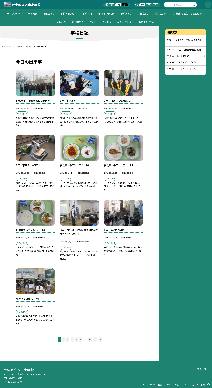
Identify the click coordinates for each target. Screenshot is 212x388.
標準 (142, 5)
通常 (111, 5)
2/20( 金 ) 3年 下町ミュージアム (181, 68)
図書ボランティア (147, 21)
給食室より (160, 13)
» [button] (100, 339)
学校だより (126, 13)
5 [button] (76, 339)
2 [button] (63, 339)
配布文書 (61, 21)
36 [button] (90, 339)
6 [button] (80, 339)
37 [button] (95, 339)
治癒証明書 (78, 21)
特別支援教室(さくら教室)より (187, 13)
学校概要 (32, 13)
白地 (118, 5)
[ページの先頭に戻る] (208, 384)
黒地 (124, 5)
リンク (93, 21)
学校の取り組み (68, 13)
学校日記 (87, 13)
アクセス (106, 21)
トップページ (16, 13)
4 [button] (72, 339)
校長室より (49, 13)
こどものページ (124, 21)
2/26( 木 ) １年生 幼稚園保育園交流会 (184, 49)
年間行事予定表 (106, 13)
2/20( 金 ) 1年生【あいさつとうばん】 (182, 62)
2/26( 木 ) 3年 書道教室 (178, 56)
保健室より (143, 13)
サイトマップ (202, 368)
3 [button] (67, 339)
